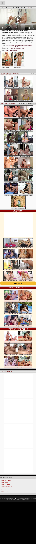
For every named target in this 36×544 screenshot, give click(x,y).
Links (3, 488)
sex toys (12, 46)
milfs (7, 45)
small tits (29, 45)
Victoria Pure (20, 48)
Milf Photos (5, 482)
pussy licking (5, 46)
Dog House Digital (19, 8)
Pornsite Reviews (7, 486)
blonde (16, 46)
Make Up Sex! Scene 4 (22, 30)
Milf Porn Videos (6, 480)
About (4, 490)
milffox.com (13, 498)
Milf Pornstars (6, 484)
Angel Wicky (13, 48)
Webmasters (5, 492)
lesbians (24, 45)
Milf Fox (18, 3)
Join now (18, 283)
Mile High (5, 8)
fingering (11, 45)
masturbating (18, 45)
